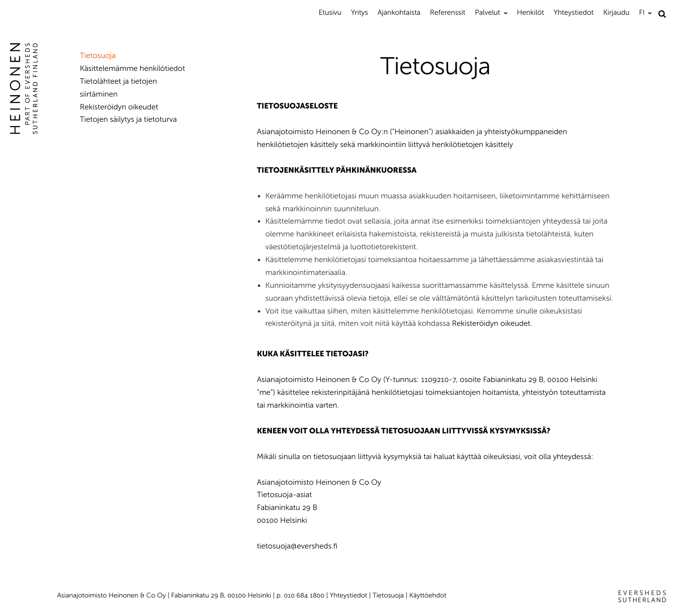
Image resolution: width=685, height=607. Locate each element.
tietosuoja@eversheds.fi (297, 546)
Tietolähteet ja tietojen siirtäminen (118, 88)
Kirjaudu (616, 12)
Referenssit (447, 12)
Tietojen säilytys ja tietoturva (128, 119)
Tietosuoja (98, 55)
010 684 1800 (304, 595)
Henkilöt (530, 12)
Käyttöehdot (427, 595)
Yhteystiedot (574, 12)
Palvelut (487, 12)
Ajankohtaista (399, 12)
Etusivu (330, 12)
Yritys (359, 12)
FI (642, 12)
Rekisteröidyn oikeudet (491, 323)
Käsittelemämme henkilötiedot (132, 68)
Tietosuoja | (390, 595)
